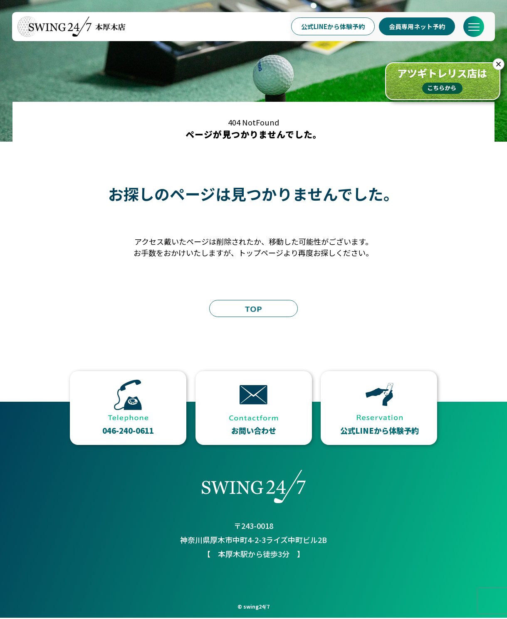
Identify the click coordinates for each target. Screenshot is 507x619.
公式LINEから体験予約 (330, 26)
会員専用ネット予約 (414, 26)
